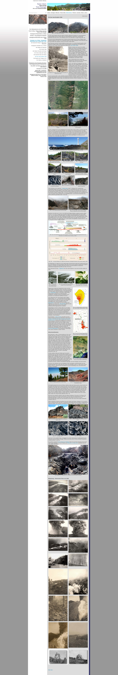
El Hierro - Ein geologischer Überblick (38, 35)
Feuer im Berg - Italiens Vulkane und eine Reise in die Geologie (37, 32)
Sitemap (44, 0)
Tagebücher (61, 268)
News (82, 12)
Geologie (53, 12)
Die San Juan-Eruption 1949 (40, 56)
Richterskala (53, 292)
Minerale (57, 12)
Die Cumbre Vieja (42, 49)
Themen (74, 12)
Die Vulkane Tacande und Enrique (39, 51)
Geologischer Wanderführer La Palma (38, 33)
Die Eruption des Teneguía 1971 (39, 58)
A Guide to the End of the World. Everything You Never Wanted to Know (59, 319)
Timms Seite (62, 12)
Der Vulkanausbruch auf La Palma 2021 (38, 29)
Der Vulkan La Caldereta (41, 60)
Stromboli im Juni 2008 (41, 68)
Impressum (35, 0)
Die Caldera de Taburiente (41, 47)
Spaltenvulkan (65, 188)
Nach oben (50, 669)
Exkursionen (69, 12)
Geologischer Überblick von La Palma (38, 45)
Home (49, 12)
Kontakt (40, 0)
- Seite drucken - (85, 16)
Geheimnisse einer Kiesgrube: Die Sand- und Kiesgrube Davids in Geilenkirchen (37, 64)
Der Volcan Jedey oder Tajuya (40, 52)
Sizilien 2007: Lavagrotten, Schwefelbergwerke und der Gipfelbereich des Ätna (40, 71)
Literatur (78, 12)
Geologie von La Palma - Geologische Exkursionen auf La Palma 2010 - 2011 (38, 41)
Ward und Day (58, 316)
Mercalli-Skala (63, 303)
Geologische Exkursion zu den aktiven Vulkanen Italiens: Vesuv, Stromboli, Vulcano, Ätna (38, 75)
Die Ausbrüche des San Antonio (40, 54)
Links (85, 12)
